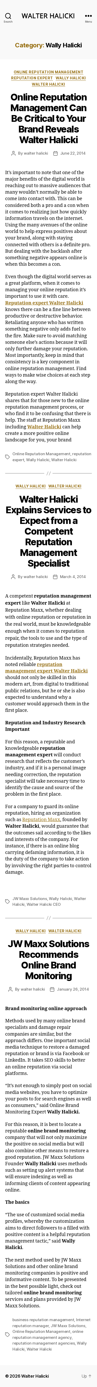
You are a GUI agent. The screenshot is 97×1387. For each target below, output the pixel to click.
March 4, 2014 (73, 576)
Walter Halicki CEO (44, 904)
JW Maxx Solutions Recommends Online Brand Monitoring (48, 959)
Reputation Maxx (41, 820)
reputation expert (32, 78)
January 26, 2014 (73, 989)
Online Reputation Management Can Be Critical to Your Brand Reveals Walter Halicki (48, 118)
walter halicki (36, 153)
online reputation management (48, 72)
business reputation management (43, 1319)
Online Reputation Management (41, 453)
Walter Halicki (48, 84)
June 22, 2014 (73, 153)
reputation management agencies (43, 1343)
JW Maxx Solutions (29, 898)
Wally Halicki (71, 78)
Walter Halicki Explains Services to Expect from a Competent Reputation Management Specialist (48, 531)
